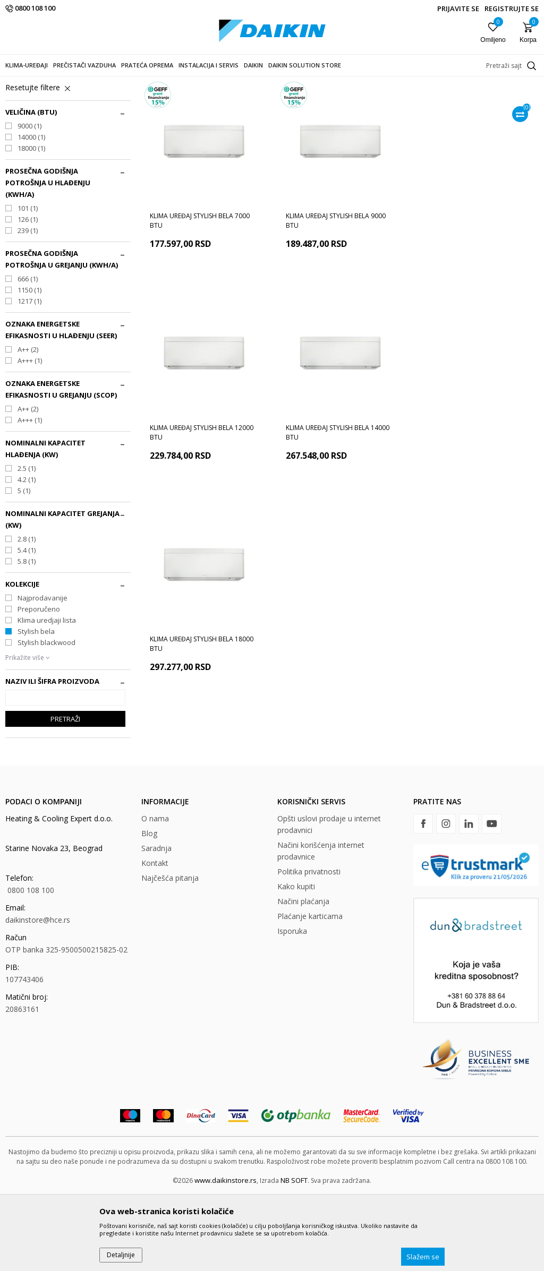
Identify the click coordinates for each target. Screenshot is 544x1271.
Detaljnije (121, 1254)
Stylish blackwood (46, 719)
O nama (155, 895)
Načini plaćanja (303, 978)
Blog (149, 910)
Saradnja (156, 925)
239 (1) (28, 307)
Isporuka (292, 1007)
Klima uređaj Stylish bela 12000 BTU (473, 297)
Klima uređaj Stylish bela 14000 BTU (201, 508)
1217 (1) (29, 377)
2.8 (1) (27, 615)
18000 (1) (31, 224)
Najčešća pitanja (170, 954)
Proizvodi (68, 83)
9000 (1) (29, 202)
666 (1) (28, 355)
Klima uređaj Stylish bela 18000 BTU (337, 508)
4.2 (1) (27, 556)
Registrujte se (511, 8)
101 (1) (28, 284)
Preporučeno (39, 685)
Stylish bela (36, 707)
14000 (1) (31, 213)
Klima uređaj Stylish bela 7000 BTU (200, 297)
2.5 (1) (27, 544)
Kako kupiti (296, 963)
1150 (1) (29, 366)
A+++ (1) (30, 437)
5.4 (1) (27, 626)
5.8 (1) (27, 637)
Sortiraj (456, 101)
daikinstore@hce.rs (37, 996)
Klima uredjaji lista (47, 696)
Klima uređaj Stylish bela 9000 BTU (336, 297)
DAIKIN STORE (26, 83)
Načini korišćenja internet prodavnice (320, 927)
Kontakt (154, 939)
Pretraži (65, 795)
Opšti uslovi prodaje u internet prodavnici (329, 901)
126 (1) (28, 295)
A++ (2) (28, 426)
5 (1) (24, 567)
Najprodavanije (42, 674)
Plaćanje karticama (310, 992)
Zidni (17, 133)
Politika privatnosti (309, 948)
